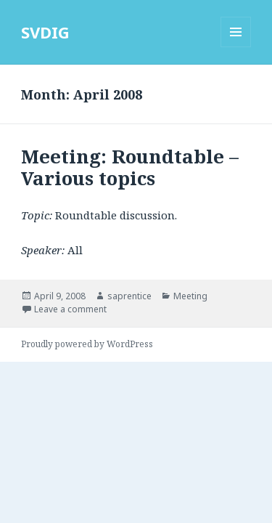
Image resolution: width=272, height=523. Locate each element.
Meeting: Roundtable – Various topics (130, 167)
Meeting (190, 296)
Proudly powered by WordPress (87, 344)
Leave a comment (70, 309)
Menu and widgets (236, 46)
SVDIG (45, 32)
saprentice (129, 296)
